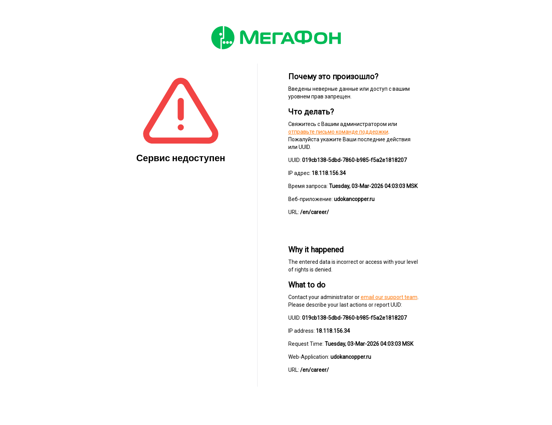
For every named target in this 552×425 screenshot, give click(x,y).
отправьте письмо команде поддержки (338, 132)
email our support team (389, 297)
